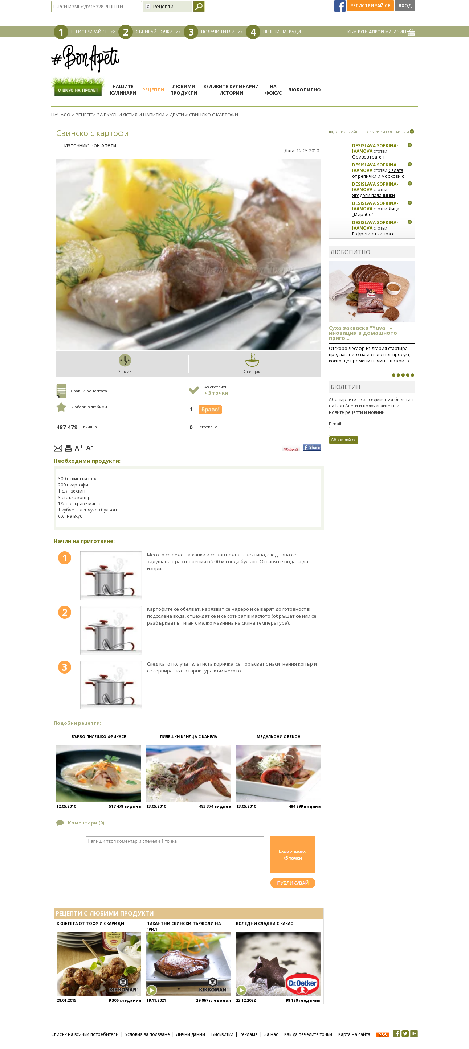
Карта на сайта (354, 1034)
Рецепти (153, 90)
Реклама (249, 1034)
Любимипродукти (183, 89)
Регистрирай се (370, 6)
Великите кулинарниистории (231, 89)
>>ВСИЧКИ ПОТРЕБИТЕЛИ (388, 131)
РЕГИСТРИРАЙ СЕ (89, 32)
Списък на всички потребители (85, 1034)
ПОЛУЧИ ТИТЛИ (218, 32)
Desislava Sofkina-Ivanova (375, 149)
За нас (271, 1034)
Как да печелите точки (308, 1034)
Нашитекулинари (123, 89)
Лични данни (190, 1034)
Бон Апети (103, 145)
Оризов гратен (368, 157)
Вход (405, 6)
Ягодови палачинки (373, 195)
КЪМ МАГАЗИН (381, 32)
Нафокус (273, 89)
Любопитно (304, 90)
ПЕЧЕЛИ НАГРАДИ (282, 32)
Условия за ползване (147, 1034)
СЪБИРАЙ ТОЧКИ (154, 32)
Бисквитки (222, 1034)
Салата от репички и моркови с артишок (378, 176)
